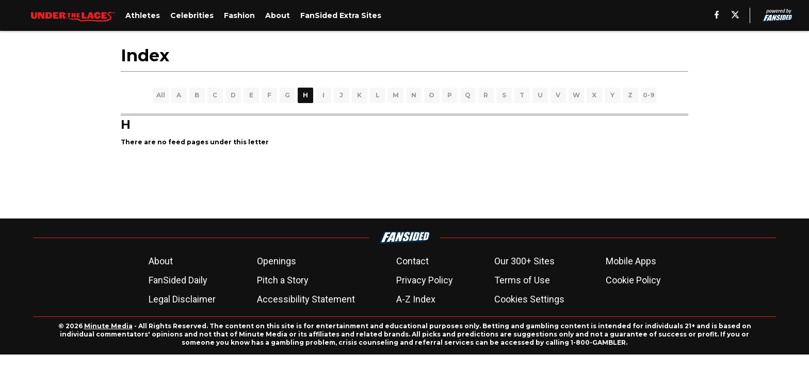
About (161, 261)
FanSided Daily (178, 280)
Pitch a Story (283, 280)
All (160, 95)
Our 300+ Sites (524, 261)
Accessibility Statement (306, 299)
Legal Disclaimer (182, 299)
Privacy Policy (424, 280)
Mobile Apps (631, 261)
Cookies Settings (529, 299)
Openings (276, 261)
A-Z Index (415, 299)
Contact (412, 261)
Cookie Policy (633, 280)
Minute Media (108, 326)
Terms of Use (522, 280)
